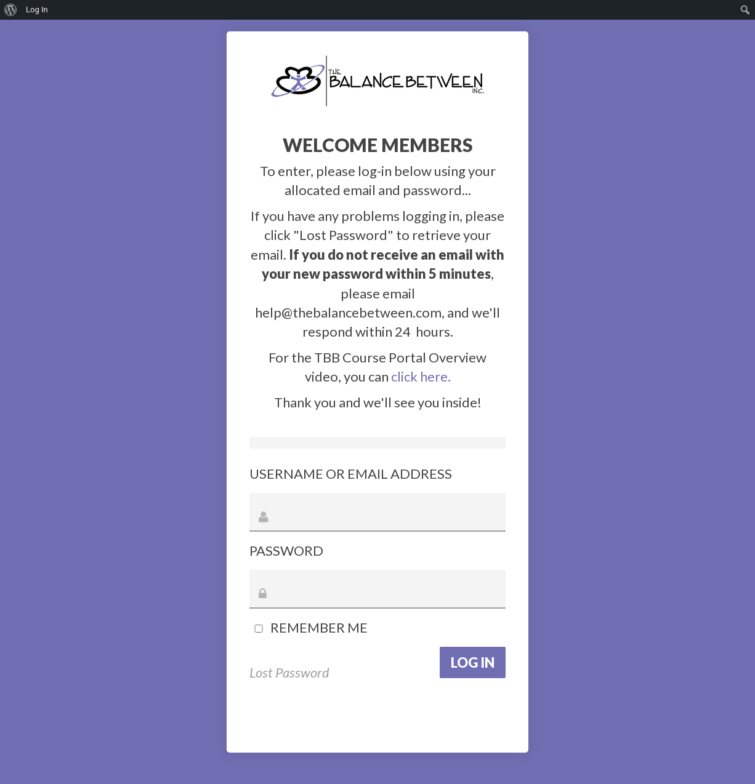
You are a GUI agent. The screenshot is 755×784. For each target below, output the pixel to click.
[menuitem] (11, 10)
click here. (421, 376)
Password (286, 550)
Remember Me (308, 627)
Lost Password (289, 672)
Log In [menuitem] (37, 9)
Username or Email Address (350, 473)
